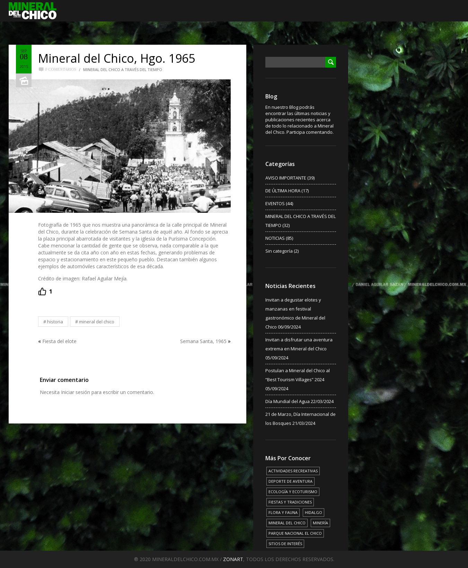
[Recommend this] (45, 291)
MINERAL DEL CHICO (96, 321)
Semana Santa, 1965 (203, 341)
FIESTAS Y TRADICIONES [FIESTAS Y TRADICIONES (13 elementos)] (290, 502)
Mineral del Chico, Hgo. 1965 (116, 58)
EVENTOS (275, 203)
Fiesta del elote (59, 341)
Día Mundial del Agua (287, 401)
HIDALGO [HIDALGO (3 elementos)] (313, 512)
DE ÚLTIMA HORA (282, 190)
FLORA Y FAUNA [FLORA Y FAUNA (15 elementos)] (283, 512)
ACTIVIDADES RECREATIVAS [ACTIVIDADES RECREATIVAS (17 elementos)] (293, 470)
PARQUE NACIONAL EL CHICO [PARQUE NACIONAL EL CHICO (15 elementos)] (295, 533)
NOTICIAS (275, 238)
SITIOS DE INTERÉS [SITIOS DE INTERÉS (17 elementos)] (285, 543)
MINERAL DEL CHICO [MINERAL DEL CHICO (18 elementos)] (287, 522)
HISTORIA (55, 321)
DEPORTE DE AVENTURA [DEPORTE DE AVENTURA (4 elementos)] (290, 481)
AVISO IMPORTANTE (285, 178)
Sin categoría (279, 251)
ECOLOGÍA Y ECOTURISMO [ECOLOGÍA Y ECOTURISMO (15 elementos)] (292, 491)
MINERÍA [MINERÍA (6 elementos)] (320, 522)
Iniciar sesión (75, 392)
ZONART (233, 559)
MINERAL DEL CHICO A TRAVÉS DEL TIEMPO (122, 69)
